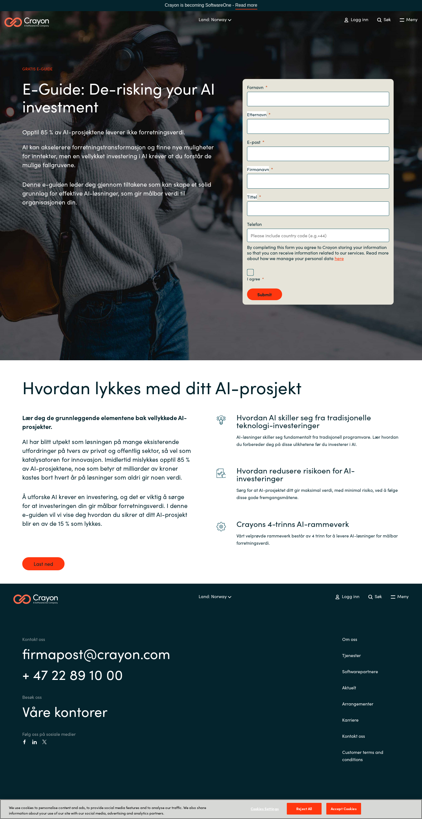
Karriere (350, 720)
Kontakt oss (353, 736)
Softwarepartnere (360, 671)
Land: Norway (215, 19)
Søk (384, 19)
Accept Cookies (344, 808)
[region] (211, 809)
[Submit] (264, 294)
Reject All (304, 808)
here (339, 258)
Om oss (349, 639)
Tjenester (351, 655)
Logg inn (356, 19)
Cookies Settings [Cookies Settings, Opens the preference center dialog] (265, 808)
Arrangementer (357, 703)
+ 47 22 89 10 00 (72, 674)
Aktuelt (349, 687)
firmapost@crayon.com (96, 653)
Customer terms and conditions (362, 755)
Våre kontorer (64, 711)
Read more (246, 5)
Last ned (43, 563)
